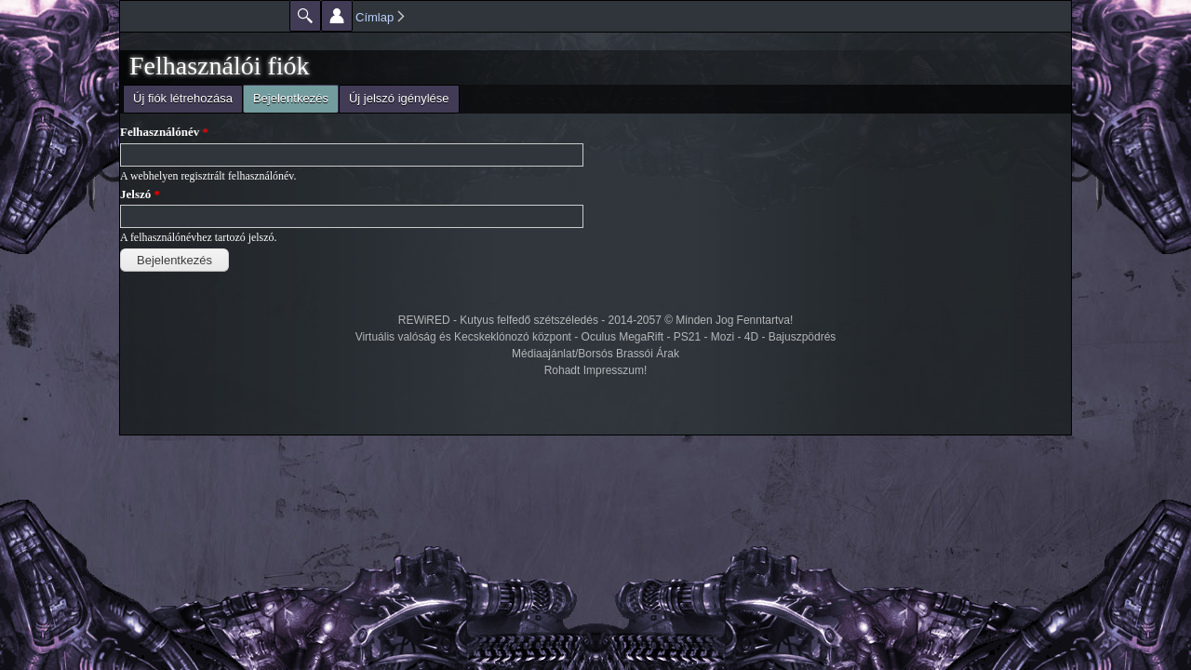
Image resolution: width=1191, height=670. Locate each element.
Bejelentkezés (285, 96)
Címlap (374, 17)
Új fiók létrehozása (183, 98)
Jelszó (140, 194)
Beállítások (337, 16)
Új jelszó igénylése (399, 98)
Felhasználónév (164, 132)
